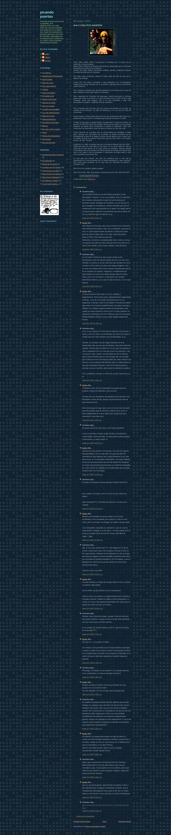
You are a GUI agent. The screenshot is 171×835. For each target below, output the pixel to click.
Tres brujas (46, 139)
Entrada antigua (124, 821)
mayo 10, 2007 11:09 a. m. (92, 474)
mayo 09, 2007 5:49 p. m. (92, 380)
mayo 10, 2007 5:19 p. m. (92, 811)
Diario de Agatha (48, 93)
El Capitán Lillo (48, 96)
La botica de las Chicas (51, 167)
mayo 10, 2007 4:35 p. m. (92, 777)
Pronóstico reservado (50, 123)
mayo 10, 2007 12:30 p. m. (92, 608)
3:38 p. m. (92, 179)
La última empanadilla (50, 109)
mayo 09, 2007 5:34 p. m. (92, 323)
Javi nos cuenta (48, 106)
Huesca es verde (48, 103)
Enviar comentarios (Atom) (95, 826)
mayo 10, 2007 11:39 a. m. (92, 540)
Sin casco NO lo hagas (51, 129)
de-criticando (47, 161)
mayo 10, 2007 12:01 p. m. (92, 574)
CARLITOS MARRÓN (90, 25)
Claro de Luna (47, 83)
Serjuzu (45, 126)
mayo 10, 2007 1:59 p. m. (92, 694)
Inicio (104, 821)
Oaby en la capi (48, 116)
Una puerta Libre (48, 143)
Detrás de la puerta (49, 164)
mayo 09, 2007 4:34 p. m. (92, 218)
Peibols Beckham (49, 119)
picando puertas (47, 14)
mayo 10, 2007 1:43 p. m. (92, 663)
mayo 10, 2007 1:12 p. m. (92, 634)
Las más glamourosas (50, 113)
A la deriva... (47, 73)
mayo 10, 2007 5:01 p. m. (92, 797)
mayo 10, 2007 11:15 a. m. (92, 509)
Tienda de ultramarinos (51, 136)
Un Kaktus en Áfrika (50, 181)
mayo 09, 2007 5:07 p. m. (92, 286)
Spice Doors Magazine (51, 177)
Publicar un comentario (85, 816)
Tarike (44, 133)
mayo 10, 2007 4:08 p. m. (92, 754)
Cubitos (45, 89)
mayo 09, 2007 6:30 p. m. (92, 420)
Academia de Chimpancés (52, 76)
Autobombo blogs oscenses (53, 155)
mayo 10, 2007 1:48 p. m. (92, 677)
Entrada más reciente (81, 821)
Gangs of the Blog (49, 99)
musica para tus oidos (50, 171)
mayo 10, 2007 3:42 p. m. (92, 729)
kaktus (47, 57)
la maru (48, 61)
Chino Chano (47, 79)
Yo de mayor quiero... (50, 184)
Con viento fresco (49, 86)
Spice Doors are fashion (51, 174)
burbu (84, 223)
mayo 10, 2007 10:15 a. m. (92, 443)
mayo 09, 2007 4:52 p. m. (92, 249)
